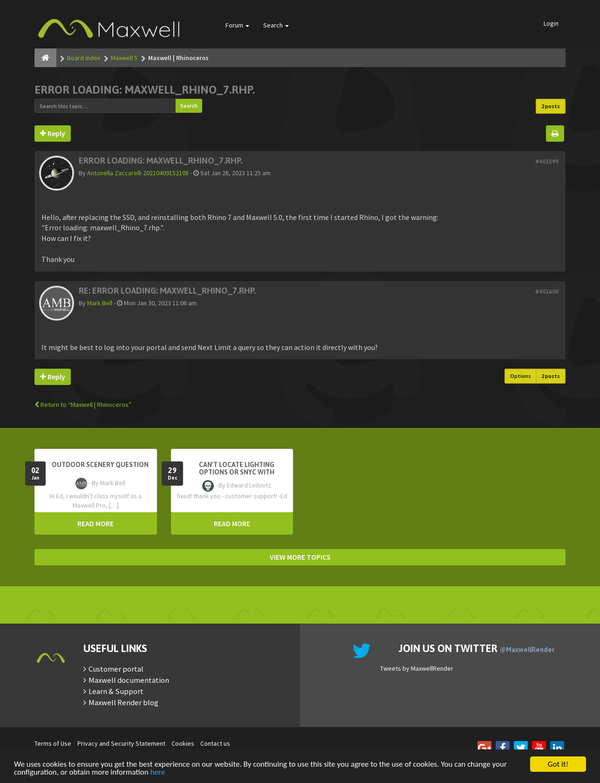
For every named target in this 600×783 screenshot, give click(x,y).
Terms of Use (52, 743)
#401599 (547, 161)
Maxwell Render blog (123, 702)
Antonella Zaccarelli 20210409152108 (138, 173)
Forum (237, 25)
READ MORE (95, 523)
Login (551, 23)
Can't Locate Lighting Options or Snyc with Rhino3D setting (236, 472)
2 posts (550, 106)
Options (520, 375)
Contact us (215, 743)
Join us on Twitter (476, 648)
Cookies (182, 743)
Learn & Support (116, 691)
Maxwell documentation (129, 680)
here (157, 772)
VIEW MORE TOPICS (300, 557)
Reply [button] (52, 133)
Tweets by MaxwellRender (416, 668)
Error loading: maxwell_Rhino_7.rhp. (144, 89)
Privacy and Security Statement (121, 743)
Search (276, 25)
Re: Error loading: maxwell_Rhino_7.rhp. (167, 290)
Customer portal (116, 669)
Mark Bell (99, 303)
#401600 (547, 291)
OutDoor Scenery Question (100, 464)
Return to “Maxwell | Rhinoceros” (82, 404)
